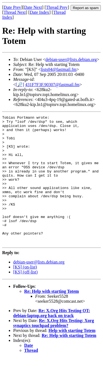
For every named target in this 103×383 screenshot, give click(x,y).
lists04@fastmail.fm (59, 69)
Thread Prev (57, 7)
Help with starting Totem (71, 356)
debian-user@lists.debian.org (71, 59)
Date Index (39, 12)
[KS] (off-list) (25, 297)
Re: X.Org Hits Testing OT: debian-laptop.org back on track (51, 339)
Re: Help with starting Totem (51, 317)
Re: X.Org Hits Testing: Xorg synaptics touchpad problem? (53, 348)
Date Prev (12, 7)
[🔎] (20, 84)
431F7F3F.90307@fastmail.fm (52, 84)
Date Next (33, 7)
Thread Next (15, 12)
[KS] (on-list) (25, 292)
